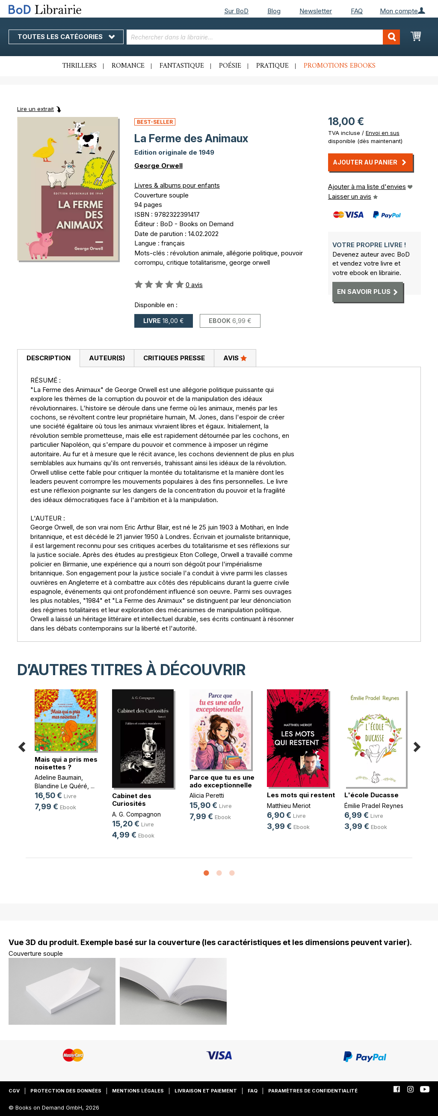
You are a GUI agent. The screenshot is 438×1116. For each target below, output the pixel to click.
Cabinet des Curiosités (131, 800)
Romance (128, 66)
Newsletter (315, 11)
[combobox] (263, 37)
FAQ (357, 11)
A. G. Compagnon (136, 814)
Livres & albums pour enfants (177, 185)
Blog (274, 11)
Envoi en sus (383, 132)
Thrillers (79, 66)
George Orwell (158, 166)
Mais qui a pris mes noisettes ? (66, 763)
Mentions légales (138, 1091)
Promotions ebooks (340, 66)
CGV (14, 1091)
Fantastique (182, 66)
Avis (235, 357)
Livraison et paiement (206, 1091)
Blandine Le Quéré (61, 786)
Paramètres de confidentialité (313, 1091)
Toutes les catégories (66, 37)
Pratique (272, 66)
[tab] (48, 358)
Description (49, 358)
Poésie (230, 66)
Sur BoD (236, 11)
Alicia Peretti (206, 795)
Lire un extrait (35, 108)
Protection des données (65, 1091)
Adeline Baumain (58, 777)
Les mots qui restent (301, 795)
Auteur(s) (107, 358)
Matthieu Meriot (289, 805)
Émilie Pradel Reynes (373, 805)
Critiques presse (174, 358)
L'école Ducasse (371, 795)
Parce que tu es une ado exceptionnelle (222, 781)
